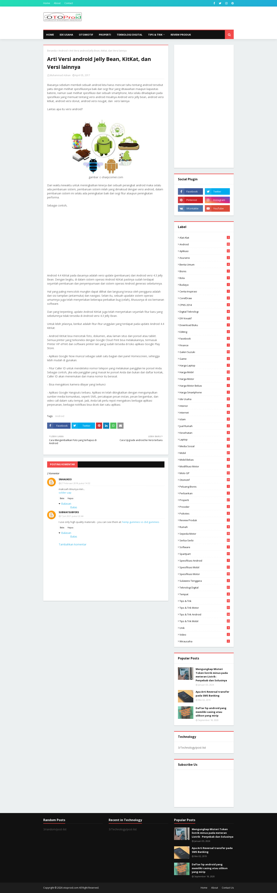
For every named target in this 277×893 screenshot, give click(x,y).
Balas (62, 498)
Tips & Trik (204, 601)
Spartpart (204, 554)
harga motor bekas (204, 385)
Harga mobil (204, 372)
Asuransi (204, 258)
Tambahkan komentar (72, 544)
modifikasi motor (204, 466)
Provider (204, 507)
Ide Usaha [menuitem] (66, 34)
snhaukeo (65, 479)
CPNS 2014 (204, 305)
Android (63, 50)
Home (46, 3)
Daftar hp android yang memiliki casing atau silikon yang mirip (211, 711)
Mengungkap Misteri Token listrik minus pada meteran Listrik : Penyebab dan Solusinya (212, 674)
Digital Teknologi (204, 311)
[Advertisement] (164, 18)
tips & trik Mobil (204, 621)
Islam (204, 419)
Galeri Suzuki (204, 352)
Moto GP (204, 473)
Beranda (52, 50)
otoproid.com (70, 887)
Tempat (204, 594)
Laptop (204, 439)
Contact (68, 3)
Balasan (66, 503)
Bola (204, 278)
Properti (204, 500)
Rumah (204, 527)
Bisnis (204, 271)
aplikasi (204, 251)
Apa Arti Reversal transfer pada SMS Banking (212, 693)
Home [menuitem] (50, 34)
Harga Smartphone (204, 392)
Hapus (70, 498)
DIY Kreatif (204, 318)
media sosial (204, 446)
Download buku (204, 325)
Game (204, 358)
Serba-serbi (204, 540)
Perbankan (204, 493)
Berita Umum (204, 264)
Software (204, 547)
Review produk (204, 520)
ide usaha (204, 399)
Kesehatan (204, 432)
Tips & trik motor (204, 607)
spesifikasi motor (204, 574)
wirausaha (204, 641)
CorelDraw (204, 298)
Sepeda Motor (204, 533)
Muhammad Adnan (60, 75)
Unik (204, 628)
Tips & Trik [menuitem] (155, 34)
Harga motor (204, 379)
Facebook (204, 338)
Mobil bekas (204, 459)
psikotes (204, 513)
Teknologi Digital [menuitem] (129, 34)
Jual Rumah (204, 426)
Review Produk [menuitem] (181, 34)
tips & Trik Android (204, 614)
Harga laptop (204, 365)
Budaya (204, 284)
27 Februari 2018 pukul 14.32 (75, 483)
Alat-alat (204, 237)
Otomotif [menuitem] (86, 34)
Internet (204, 412)
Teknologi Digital (204, 587)
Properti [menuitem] (105, 34)
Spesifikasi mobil (204, 567)
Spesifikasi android (204, 560)
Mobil (204, 453)
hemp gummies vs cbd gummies (140, 522)
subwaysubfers (69, 512)
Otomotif (204, 480)
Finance (204, 345)
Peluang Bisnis (204, 486)
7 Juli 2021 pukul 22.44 (72, 516)
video (204, 634)
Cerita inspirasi (204, 291)
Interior (204, 406)
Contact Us (228, 887)
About (57, 3)
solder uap (65, 492)
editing (204, 332)
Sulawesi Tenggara (204, 581)
